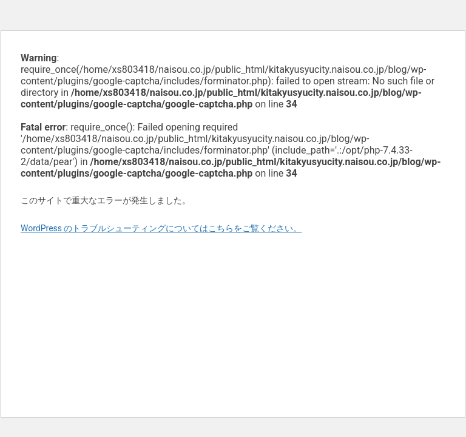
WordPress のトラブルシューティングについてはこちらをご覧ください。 (161, 228)
